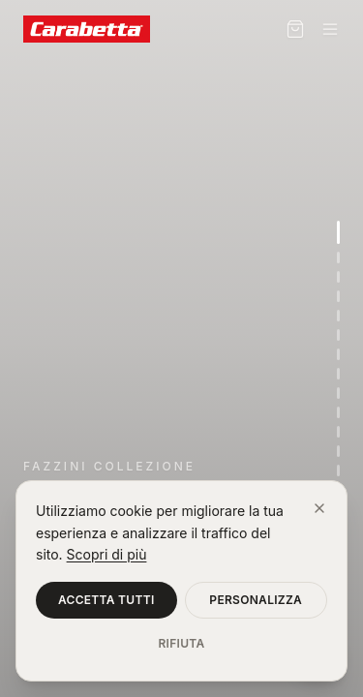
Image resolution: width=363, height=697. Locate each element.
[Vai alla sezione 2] (338, 257)
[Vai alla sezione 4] (338, 296)
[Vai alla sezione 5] (338, 315)
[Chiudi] (319, 508)
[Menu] (330, 29)
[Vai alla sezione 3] (338, 277)
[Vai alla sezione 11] (338, 432)
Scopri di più (107, 554)
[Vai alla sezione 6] (338, 335)
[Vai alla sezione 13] (338, 470)
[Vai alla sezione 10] (338, 412)
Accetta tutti (106, 599)
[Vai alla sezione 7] (338, 354)
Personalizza (255, 599)
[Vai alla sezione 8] (338, 373)
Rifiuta (181, 643)
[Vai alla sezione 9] (338, 393)
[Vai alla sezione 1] (338, 232)
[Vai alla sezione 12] (338, 451)
